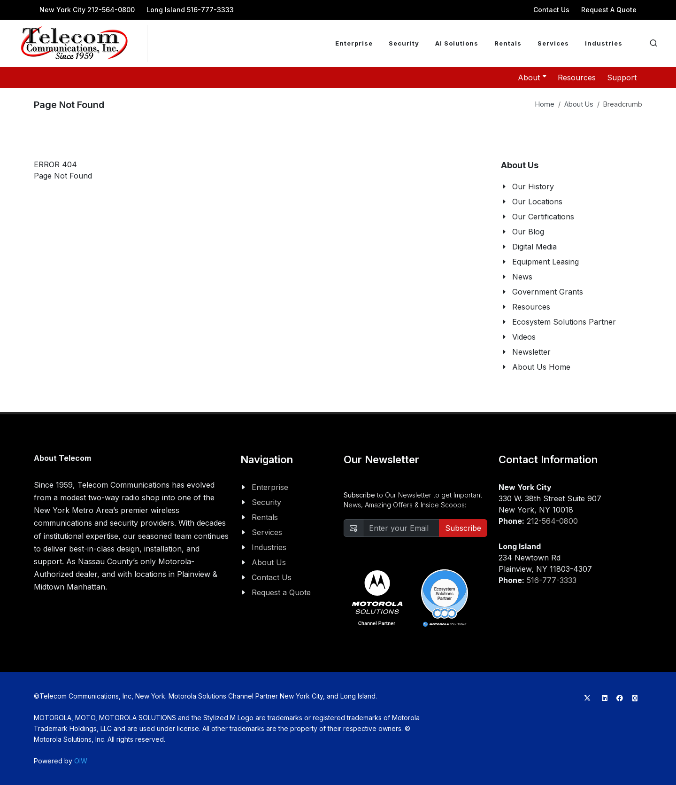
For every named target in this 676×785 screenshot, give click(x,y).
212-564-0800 (552, 521)
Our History (533, 186)
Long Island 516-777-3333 (190, 10)
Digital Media (534, 246)
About (532, 77)
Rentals (265, 517)
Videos (524, 337)
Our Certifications (543, 216)
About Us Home (541, 367)
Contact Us (551, 10)
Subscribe (463, 528)
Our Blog (528, 231)
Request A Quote (609, 10)
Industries (269, 547)
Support (622, 77)
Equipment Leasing (545, 261)
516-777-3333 (551, 580)
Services (267, 532)
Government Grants (547, 291)
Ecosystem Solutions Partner (564, 321)
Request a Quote (281, 592)
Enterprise (270, 487)
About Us (578, 104)
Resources (577, 77)
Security (266, 502)
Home (544, 104)
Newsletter (531, 352)
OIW (80, 761)
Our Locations (537, 201)
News (522, 276)
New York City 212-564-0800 (87, 10)
